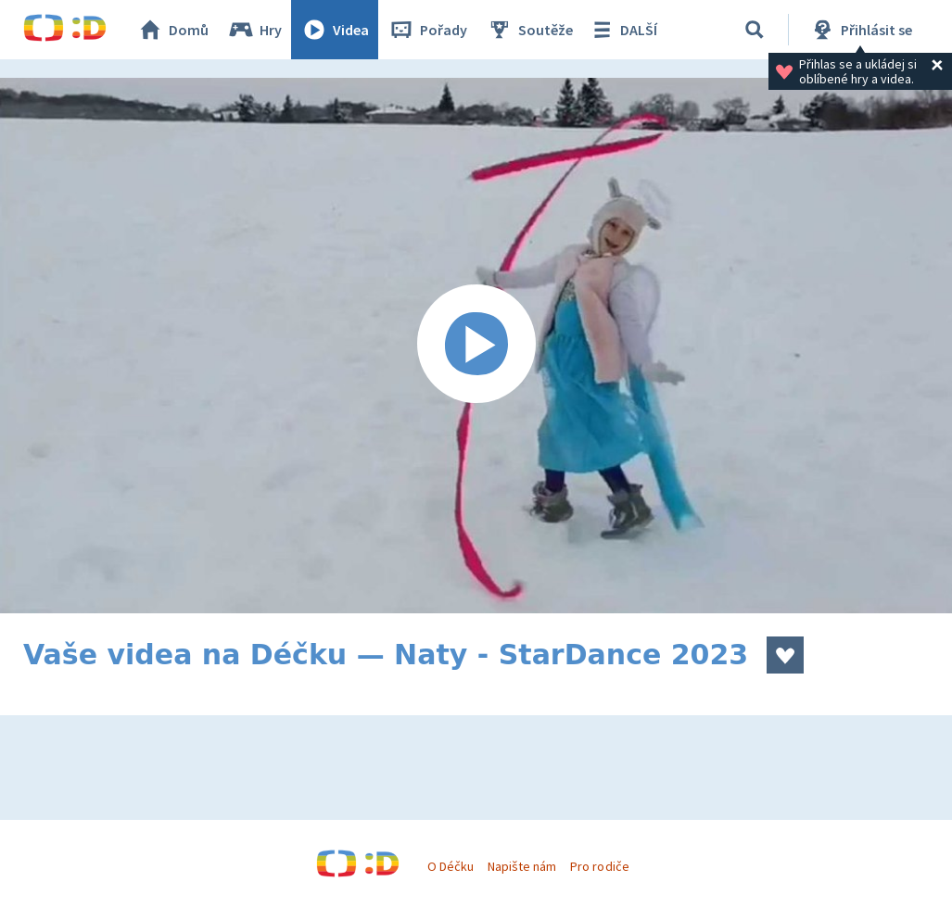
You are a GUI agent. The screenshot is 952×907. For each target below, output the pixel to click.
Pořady (427, 30)
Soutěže (529, 30)
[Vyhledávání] (754, 29)
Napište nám (522, 866)
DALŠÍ (622, 30)
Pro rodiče (599, 866)
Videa (334, 30)
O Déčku (450, 866)
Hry (254, 30)
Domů (172, 30)
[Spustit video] (476, 345)
